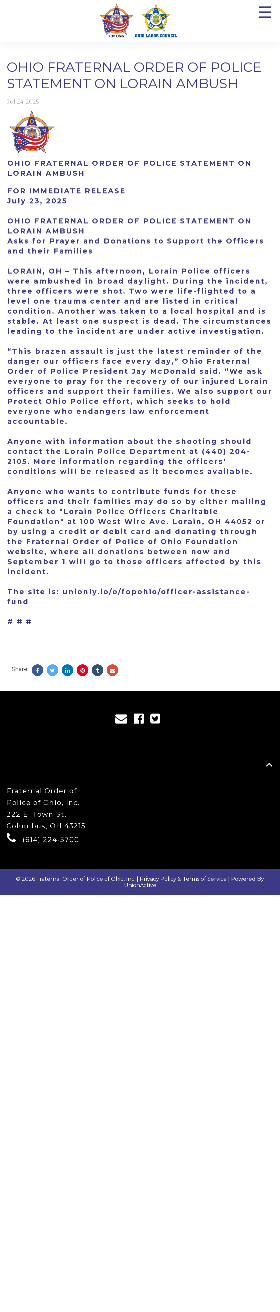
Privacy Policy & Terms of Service (183, 879)
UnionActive (140, 885)
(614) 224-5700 (51, 840)
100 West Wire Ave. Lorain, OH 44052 (166, 521)
